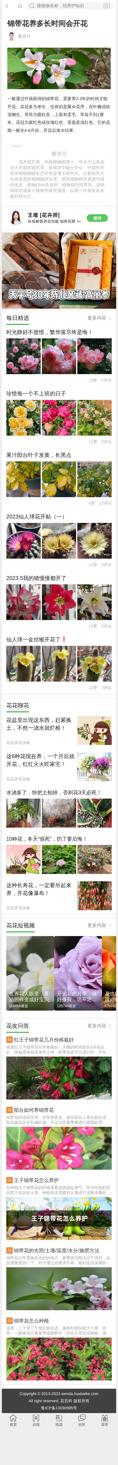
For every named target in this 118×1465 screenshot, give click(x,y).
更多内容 (96, 355)
